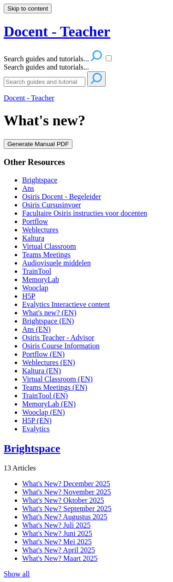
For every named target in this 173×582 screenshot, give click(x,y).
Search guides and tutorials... (46, 67)
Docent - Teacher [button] (57, 31)
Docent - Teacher (29, 98)
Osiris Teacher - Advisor (58, 337)
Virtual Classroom (49, 246)
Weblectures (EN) (48, 362)
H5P (28, 296)
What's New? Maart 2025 (59, 558)
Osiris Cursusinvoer (51, 205)
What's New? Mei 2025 (57, 542)
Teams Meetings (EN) (54, 387)
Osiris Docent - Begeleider (61, 196)
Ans (28, 188)
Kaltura (33, 238)
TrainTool (36, 271)
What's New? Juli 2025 (56, 525)
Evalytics (36, 429)
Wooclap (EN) (43, 412)
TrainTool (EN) (45, 396)
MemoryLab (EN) (49, 404)
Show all (17, 574)
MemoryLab (40, 279)
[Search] (44, 82)
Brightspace (39, 180)
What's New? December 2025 (66, 484)
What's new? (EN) (49, 313)
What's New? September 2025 (67, 508)
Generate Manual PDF (38, 144)
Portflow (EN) (43, 354)
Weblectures (40, 230)
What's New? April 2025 (58, 550)
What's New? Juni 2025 (57, 533)
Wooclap (35, 288)
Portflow (35, 221)
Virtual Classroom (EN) (57, 379)
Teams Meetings (46, 255)
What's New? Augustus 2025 (64, 517)
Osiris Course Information (61, 346)
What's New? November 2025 (66, 492)
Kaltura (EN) (41, 371)
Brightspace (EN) (48, 321)
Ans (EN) (36, 329)
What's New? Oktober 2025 (63, 500)
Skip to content (27, 8)
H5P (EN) (37, 420)
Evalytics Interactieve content (66, 304)
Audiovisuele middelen (56, 263)
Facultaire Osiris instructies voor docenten (84, 213)
